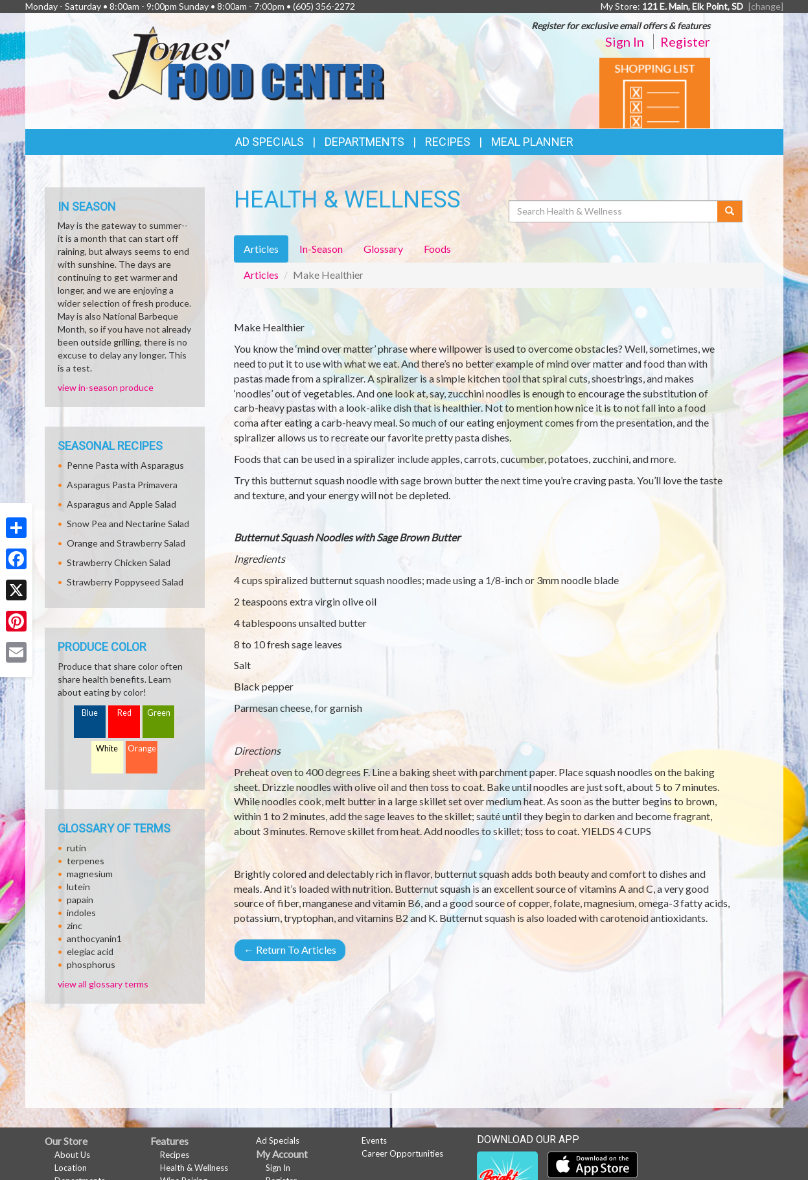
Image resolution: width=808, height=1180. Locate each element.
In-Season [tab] (321, 248)
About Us (72, 1155)
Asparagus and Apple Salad (121, 504)
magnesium (90, 873)
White (107, 748)
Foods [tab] (437, 248)
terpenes (85, 860)
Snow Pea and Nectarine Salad (128, 523)
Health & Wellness (194, 1167)
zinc (74, 925)
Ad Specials (269, 141)
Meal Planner (532, 141)
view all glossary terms (103, 983)
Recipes (447, 141)
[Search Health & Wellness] (614, 211)
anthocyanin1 (94, 938)
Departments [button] (364, 141)
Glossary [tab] (383, 248)
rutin (76, 847)
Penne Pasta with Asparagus (125, 465)
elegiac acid (90, 951)
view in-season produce (106, 387)
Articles (261, 274)
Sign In (624, 41)
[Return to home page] (246, 61)
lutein (78, 886)
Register (685, 41)
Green (158, 713)
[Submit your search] (730, 211)
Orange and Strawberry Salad (126, 543)
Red (124, 713)
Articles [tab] (261, 248)
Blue (90, 713)
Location (70, 1167)
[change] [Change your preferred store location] (765, 6)
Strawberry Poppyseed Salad (125, 581)
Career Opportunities (402, 1153)
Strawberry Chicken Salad (118, 562)
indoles (81, 912)
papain (80, 899)
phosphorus (91, 964)
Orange (142, 748)
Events (374, 1140)
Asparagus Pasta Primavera (122, 484)
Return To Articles (290, 949)
